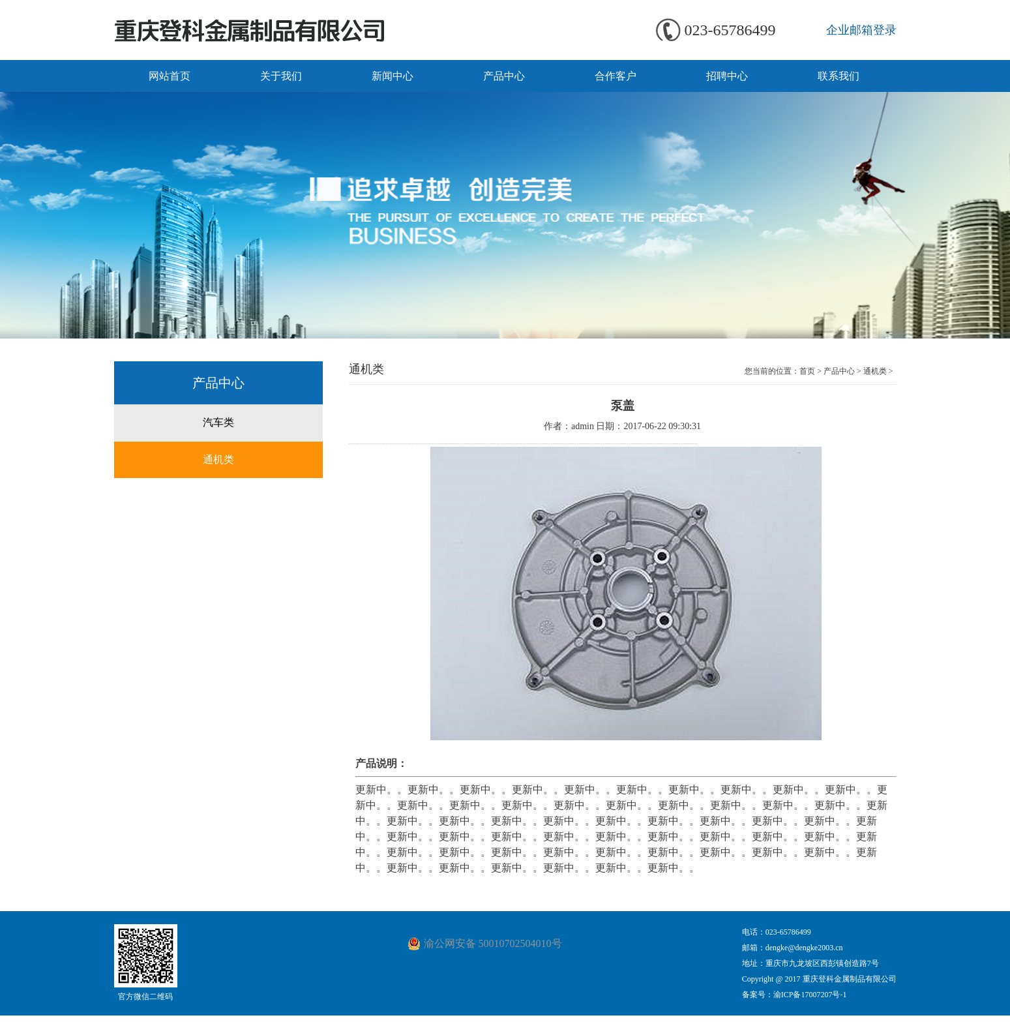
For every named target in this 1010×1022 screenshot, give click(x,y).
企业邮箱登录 (861, 30)
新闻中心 (392, 76)
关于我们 (281, 76)
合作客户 (615, 76)
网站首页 (169, 76)
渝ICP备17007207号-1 (810, 994)
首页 (807, 371)
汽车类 (218, 422)
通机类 (218, 459)
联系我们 (838, 76)
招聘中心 (727, 76)
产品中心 (504, 76)
